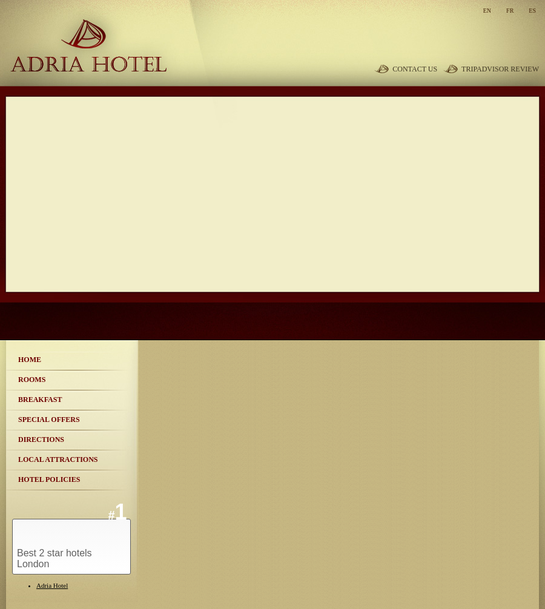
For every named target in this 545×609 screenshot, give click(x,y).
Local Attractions (57, 459)
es (532, 10)
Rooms (31, 379)
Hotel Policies (49, 479)
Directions (41, 439)
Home (29, 359)
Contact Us (414, 69)
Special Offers (49, 419)
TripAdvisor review (500, 69)
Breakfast (40, 399)
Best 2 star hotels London (54, 558)
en (487, 10)
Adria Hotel (52, 585)
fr (510, 10)
